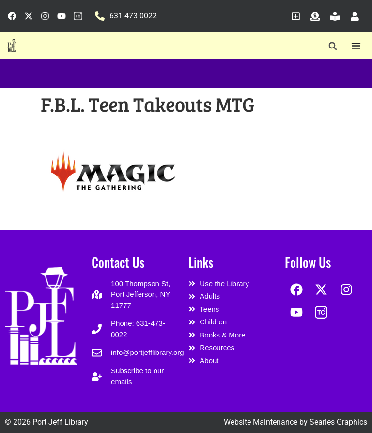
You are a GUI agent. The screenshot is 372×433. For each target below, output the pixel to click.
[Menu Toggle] (356, 45)
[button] (332, 46)
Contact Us (118, 262)
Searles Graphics (338, 422)
